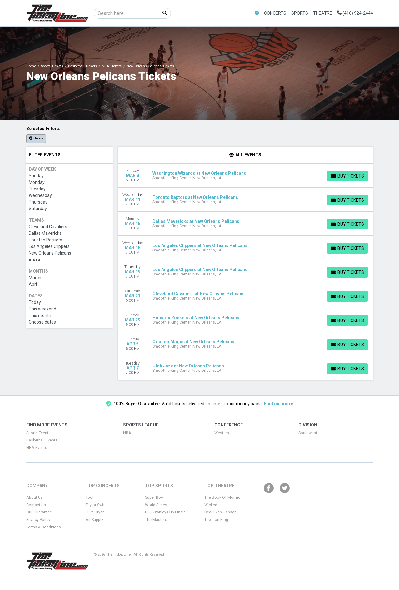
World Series (156, 505)
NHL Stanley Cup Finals (165, 512)
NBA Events (36, 448)
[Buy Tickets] (347, 176)
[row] (245, 176)
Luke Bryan (95, 512)
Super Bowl (155, 497)
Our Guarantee (39, 512)
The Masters (156, 519)
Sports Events (38, 433)
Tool (89, 497)
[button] (257, 13)
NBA (127, 433)
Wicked (210, 505)
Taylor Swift (96, 505)
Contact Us (36, 505)
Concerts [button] (275, 13)
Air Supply (94, 519)
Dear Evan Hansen (220, 512)
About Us (34, 497)
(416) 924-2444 (355, 13)
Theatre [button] (322, 13)
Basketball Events (41, 440)
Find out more (278, 403)
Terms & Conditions (43, 527)
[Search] (126, 13)
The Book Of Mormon (223, 497)
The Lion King (216, 519)
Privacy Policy (38, 519)
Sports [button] (299, 13)
